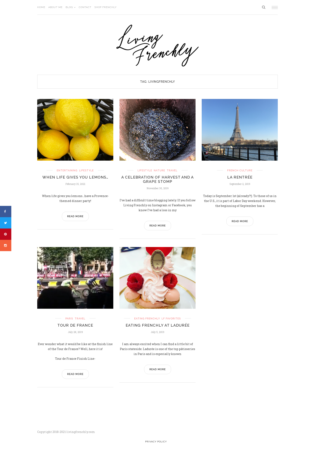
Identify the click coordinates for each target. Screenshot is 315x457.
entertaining (67, 170)
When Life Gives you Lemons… (75, 177)
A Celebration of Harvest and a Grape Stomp (157, 179)
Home (41, 7)
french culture (239, 170)
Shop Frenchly (105, 7)
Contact (85, 7)
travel (172, 170)
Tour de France (75, 325)
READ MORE (75, 216)
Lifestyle (86, 170)
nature (159, 170)
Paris (69, 318)
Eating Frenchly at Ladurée (158, 325)
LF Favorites (171, 318)
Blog (69, 7)
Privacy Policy (156, 441)
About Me (55, 7)
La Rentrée (239, 177)
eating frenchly (147, 318)
